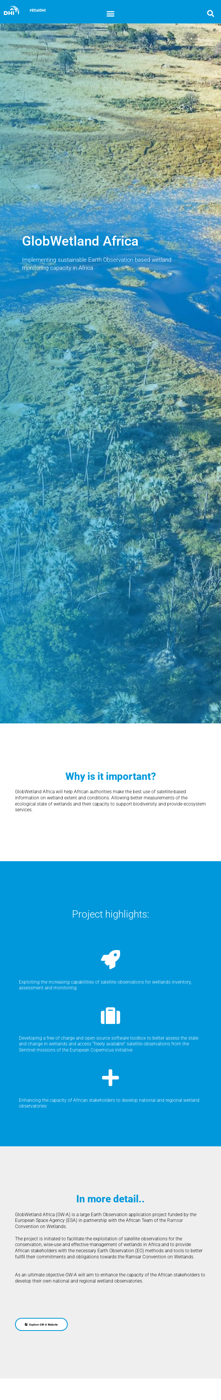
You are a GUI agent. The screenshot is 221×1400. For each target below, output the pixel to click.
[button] (110, 13)
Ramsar (175, 1220)
